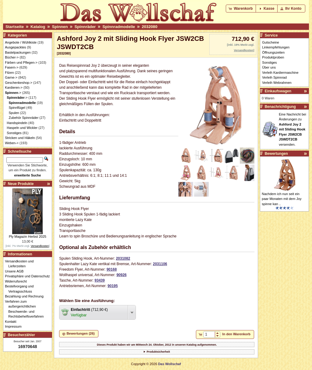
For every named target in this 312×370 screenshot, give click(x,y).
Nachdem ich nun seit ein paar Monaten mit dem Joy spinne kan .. (281, 199)
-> (13, 92)
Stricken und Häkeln (20, 138)
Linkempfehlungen (275, 47)
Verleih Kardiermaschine (280, 72)
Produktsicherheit (158, 351)
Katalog (37, 26)
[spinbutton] (209, 334)
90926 (121, 275)
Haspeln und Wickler (22, 128)
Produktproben (273, 57)
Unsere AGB (15, 271)
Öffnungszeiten (273, 52)
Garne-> (11, 77)
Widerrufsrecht (17, 281)
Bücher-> (12, 57)
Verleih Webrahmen (276, 82)
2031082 (123, 258)
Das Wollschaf (169, 364)
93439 (99, 280)
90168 (112, 269)
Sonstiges (14, 133)
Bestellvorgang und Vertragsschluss (21, 288)
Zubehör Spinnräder (23, 117)
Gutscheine (270, 42)
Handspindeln (17, 123)
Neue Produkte (21, 184)
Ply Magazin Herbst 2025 (27, 236)
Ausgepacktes (15, 47)
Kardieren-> (14, 87)
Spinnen (60, 26)
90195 (113, 286)
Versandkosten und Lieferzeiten (21, 263)
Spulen (14, 113)
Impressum (14, 326)
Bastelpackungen (17, 52)
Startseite (14, 26)
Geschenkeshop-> (18, 82)
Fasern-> (11, 67)
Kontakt (12, 321)
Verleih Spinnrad (274, 77)
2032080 (149, 26)
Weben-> (12, 143)
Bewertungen (276, 153)
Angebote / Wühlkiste (21, 42)
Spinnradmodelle (118, 26)
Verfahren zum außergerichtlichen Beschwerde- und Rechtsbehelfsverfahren (26, 309)
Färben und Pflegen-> (21, 62)
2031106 (160, 264)
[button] (241, 8)
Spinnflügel (17, 107)
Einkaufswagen (278, 91)
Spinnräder (85, 26)
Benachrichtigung (280, 107)
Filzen (9, 72)
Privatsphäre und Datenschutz (29, 276)
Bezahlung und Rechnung (26, 296)
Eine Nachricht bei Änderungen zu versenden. (292, 129)
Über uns (269, 67)
